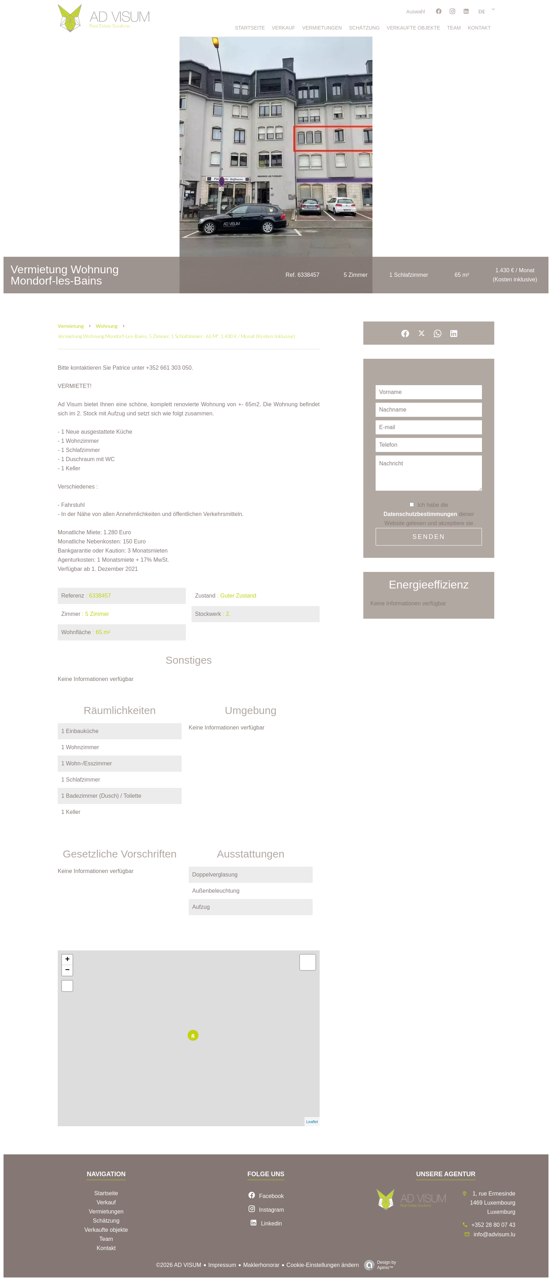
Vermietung (71, 326)
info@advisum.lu (494, 1234)
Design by (378, 1265)
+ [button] (67, 960)
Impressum (222, 1265)
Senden (428, 536)
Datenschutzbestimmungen (420, 514)
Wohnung (107, 326)
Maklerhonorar (261, 1265)
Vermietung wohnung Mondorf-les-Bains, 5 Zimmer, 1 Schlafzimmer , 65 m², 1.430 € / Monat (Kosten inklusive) (176, 336)
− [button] (67, 970)
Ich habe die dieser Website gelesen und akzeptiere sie (429, 514)
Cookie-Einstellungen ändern (323, 1265)
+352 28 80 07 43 (493, 1225)
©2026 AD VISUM (178, 1265)
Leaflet (312, 1122)
